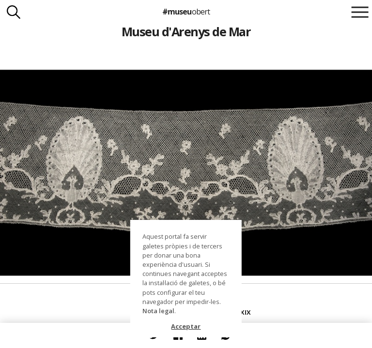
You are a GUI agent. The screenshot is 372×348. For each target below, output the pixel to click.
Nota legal (158, 310)
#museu (185, 11)
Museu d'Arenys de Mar (186, 31)
